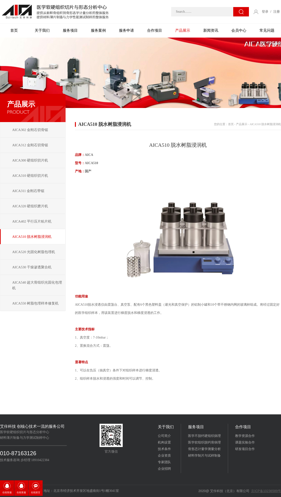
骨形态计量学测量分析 (204, 449)
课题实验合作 (245, 442)
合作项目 (154, 30)
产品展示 (182, 30)
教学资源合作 (245, 436)
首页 (14, 30)
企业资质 (164, 455)
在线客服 (7, 492)
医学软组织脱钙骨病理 (204, 442)
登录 (265, 11)
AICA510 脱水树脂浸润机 (32, 237)
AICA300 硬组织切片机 (30, 160)
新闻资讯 (210, 30)
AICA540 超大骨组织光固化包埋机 (37, 285)
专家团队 (164, 462)
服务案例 (98, 30)
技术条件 (164, 449)
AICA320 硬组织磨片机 (30, 206)
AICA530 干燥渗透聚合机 (32, 267)
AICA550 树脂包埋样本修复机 (35, 303)
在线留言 (35, 492)
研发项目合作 (245, 449)
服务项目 (70, 30)
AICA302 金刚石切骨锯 (30, 130)
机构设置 (164, 442)
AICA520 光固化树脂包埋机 (33, 252)
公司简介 (164, 436)
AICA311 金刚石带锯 (28, 191)
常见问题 (266, 30)
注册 (276, 11)
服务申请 (126, 30)
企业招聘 (164, 468)
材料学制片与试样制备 (204, 455)
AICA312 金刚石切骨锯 (30, 145)
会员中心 (238, 30)
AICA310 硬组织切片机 (30, 175)
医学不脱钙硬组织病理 (204, 436)
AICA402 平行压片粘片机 (32, 221)
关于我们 (42, 30)
